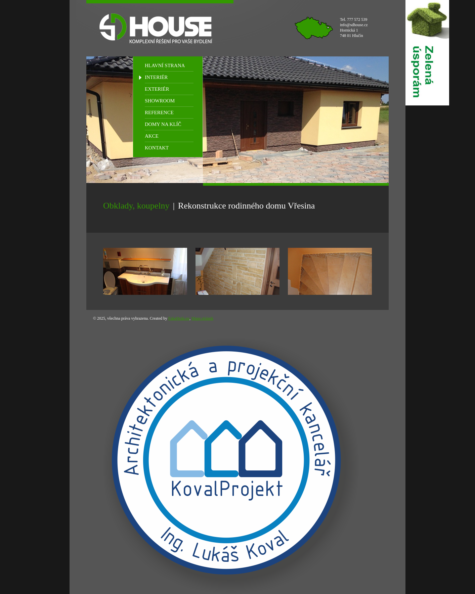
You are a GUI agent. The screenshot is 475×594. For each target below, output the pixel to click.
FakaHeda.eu (178, 318)
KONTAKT (157, 147)
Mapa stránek (202, 318)
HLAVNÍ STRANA (165, 65)
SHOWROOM (160, 100)
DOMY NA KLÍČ (163, 124)
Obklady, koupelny (136, 206)
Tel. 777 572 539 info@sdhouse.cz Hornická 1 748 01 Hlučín (354, 27)
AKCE (152, 136)
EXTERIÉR (157, 89)
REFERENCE (159, 112)
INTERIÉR (156, 77)
